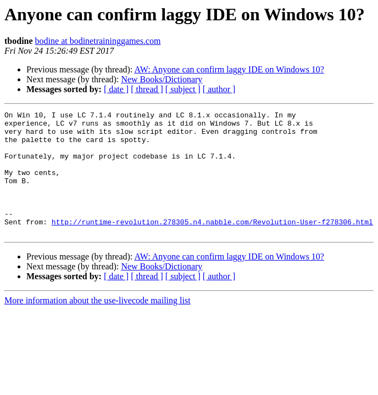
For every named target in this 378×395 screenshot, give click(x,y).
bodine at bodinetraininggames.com (98, 41)
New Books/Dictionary (161, 79)
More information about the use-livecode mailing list (97, 325)
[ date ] (116, 89)
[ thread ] (147, 89)
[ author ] (219, 89)
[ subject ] (183, 89)
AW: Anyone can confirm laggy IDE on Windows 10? (229, 69)
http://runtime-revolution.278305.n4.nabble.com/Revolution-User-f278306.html (212, 245)
